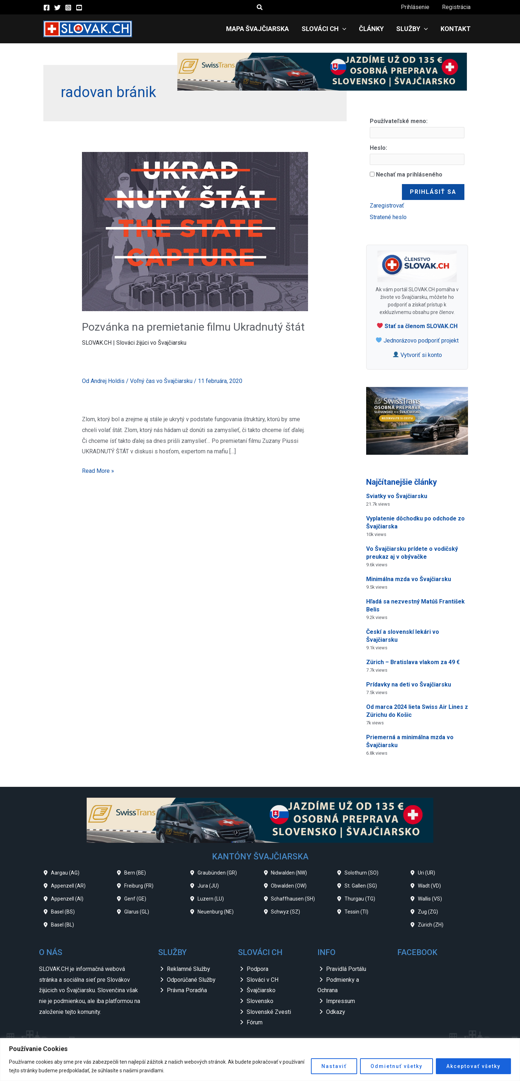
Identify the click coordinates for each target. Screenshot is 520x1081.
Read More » (98, 470)
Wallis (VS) (430, 899)
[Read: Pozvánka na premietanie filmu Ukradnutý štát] (195, 231)
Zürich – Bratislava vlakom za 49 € (413, 662)
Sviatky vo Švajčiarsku (396, 496)
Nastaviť (334, 1066)
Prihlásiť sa (433, 191)
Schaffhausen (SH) (293, 899)
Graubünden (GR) (217, 873)
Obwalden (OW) (289, 886)
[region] (260, 1059)
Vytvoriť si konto (417, 355)
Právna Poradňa (187, 990)
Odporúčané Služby (191, 979)
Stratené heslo (388, 217)
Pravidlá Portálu (346, 969)
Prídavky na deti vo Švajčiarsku (408, 684)
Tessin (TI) (356, 912)
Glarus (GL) (136, 912)
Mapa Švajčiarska (261, 28)
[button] (260, 7)
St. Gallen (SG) (360, 886)
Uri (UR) (426, 873)
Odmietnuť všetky (396, 1066)
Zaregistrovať (387, 205)
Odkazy (335, 1011)
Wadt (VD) (429, 886)
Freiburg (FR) (138, 886)
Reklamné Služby (188, 969)
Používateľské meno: (399, 121)
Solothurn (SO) (361, 873)
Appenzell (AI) (67, 899)
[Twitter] (57, 7)
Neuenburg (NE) (216, 912)
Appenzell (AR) (68, 886)
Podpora (257, 969)
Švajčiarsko (261, 990)
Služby (413, 28)
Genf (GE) (135, 899)
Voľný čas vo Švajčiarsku (161, 381)
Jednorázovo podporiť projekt (417, 340)
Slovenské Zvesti (269, 1011)
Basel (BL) (62, 925)
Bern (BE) (135, 873)
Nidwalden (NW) (289, 873)
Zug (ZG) (428, 912)
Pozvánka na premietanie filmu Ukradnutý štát (193, 327)
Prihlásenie (416, 7)
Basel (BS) (63, 912)
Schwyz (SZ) (285, 912)
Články (373, 28)
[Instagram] (68, 7)
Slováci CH (327, 28)
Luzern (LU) (211, 899)
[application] (346, 28)
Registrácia (456, 7)
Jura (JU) (208, 886)
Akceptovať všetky (473, 1066)
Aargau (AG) (65, 873)
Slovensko (260, 1001)
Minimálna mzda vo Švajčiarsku (408, 579)
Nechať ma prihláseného (409, 174)
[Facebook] (46, 7)
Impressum (340, 1001)
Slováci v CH (262, 979)
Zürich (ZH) (430, 925)
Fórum (255, 1022)
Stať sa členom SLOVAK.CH (417, 326)
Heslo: (378, 147)
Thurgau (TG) (359, 899)
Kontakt (456, 28)
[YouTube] (79, 7)
